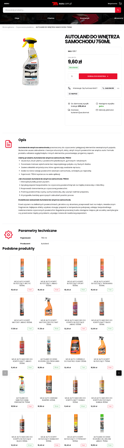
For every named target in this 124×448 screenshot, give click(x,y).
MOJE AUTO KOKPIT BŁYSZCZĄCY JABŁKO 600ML (48, 283)
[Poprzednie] (5, 295)
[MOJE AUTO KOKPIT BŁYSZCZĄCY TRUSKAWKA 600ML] (102, 268)
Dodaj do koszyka (98, 76)
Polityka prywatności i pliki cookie (82, 357)
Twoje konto (12, 396)
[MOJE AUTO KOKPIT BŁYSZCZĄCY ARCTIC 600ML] (22, 268)
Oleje (7, 357)
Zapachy (9, 375)
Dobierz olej (10, 384)
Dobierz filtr (10, 387)
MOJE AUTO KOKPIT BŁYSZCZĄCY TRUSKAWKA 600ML (101, 283)
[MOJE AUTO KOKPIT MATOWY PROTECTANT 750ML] (49, 307)
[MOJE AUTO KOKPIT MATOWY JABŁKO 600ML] (22, 307)
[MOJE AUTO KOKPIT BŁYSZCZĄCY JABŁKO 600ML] (49, 268)
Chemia (8, 361)
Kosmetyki (10, 364)
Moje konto (112, 3)
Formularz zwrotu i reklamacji (79, 364)
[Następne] (119, 295)
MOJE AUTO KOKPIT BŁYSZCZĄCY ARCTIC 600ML (22, 283)
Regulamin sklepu (74, 361)
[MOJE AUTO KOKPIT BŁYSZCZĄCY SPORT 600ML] (75, 268)
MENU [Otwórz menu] (6, 3)
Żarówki (8, 371)
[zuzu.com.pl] (62, 4)
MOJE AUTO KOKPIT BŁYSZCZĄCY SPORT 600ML (75, 283)
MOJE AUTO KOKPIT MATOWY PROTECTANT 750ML (48, 322)
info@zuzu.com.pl (78, 410)
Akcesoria (9, 368)
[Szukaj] (118, 10)
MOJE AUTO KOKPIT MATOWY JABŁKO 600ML (22, 321)
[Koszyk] (120, 3)
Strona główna (8, 27)
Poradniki (9, 380)
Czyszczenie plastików (25, 27)
